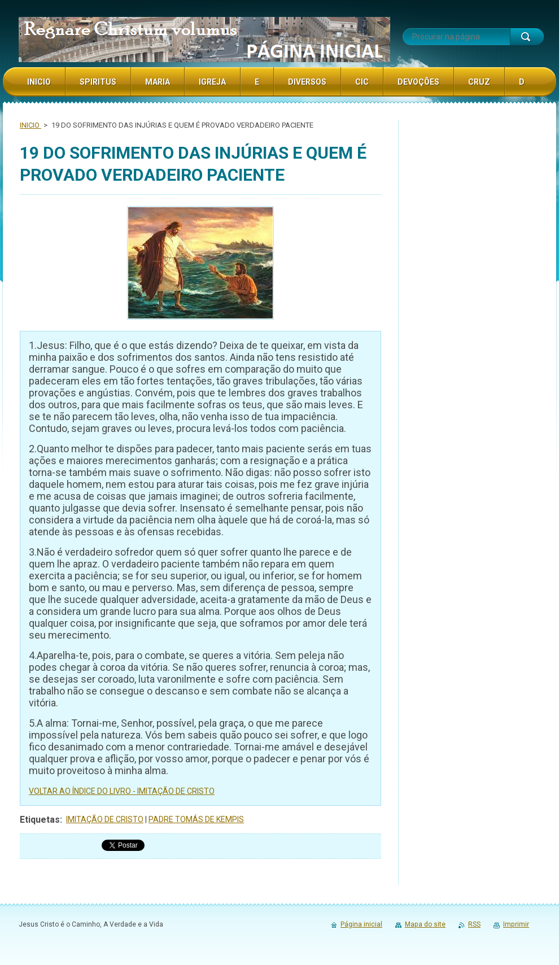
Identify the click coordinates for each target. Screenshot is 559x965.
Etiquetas (40, 819)
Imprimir (516, 924)
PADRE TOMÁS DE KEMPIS (196, 819)
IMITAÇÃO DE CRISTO (104, 819)
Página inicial (361, 924)
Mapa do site (425, 924)
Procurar (527, 36)
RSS (474, 924)
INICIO (30, 125)
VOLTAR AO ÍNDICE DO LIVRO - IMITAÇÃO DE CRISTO (122, 791)
